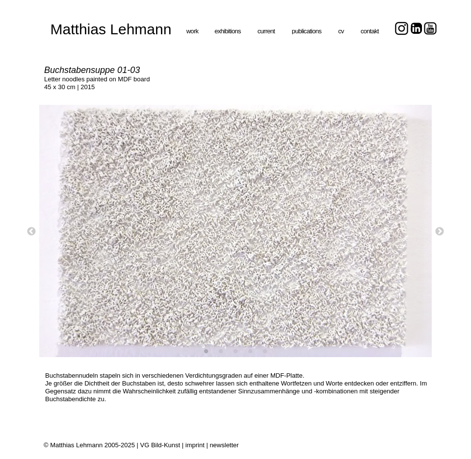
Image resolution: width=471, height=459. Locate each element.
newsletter (223, 445)
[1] (206, 351)
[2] (221, 351)
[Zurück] (31, 231)
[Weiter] (440, 231)
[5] (265, 351)
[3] (235, 351)
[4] (250, 351)
